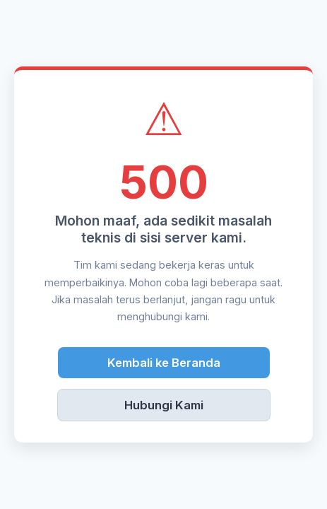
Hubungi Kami (163, 405)
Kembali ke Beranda (163, 363)
